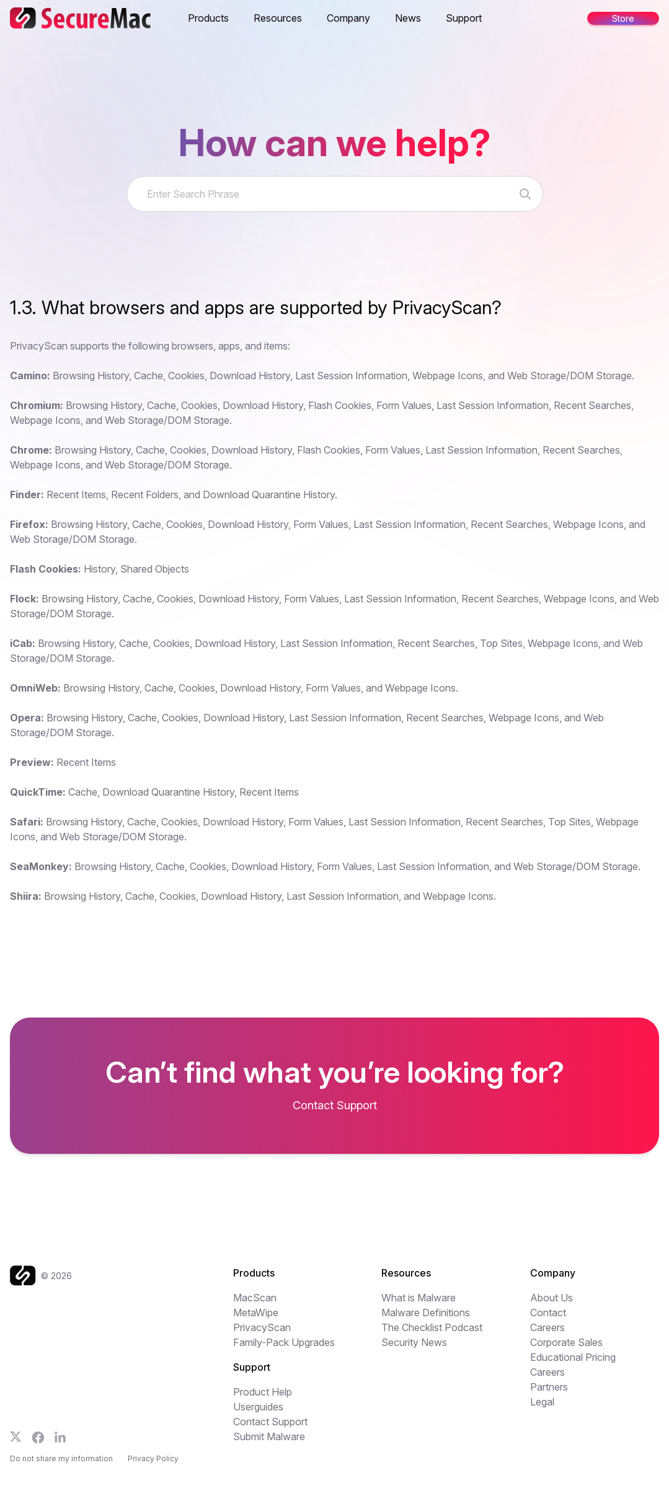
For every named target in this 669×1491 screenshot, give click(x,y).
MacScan (255, 1297)
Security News (414, 1342)
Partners (549, 1387)
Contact (548, 1312)
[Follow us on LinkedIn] (60, 1437)
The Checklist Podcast (431, 1327)
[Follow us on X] (16, 1437)
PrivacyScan (262, 1327)
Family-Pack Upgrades (284, 1342)
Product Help (262, 1392)
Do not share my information (61, 1458)
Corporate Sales (566, 1342)
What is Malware (418, 1297)
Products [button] (208, 18)
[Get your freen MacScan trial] (334, 1103)
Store (623, 18)
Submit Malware (269, 1436)
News (408, 18)
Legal (542, 1402)
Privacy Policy (153, 1458)
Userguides (258, 1407)
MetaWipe (255, 1312)
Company (348, 18)
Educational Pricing (573, 1357)
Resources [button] (278, 18)
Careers (547, 1327)
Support (464, 18)
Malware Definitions (425, 1312)
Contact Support (270, 1421)
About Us (551, 1297)
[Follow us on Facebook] (38, 1438)
